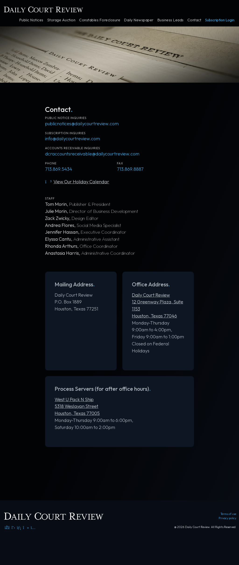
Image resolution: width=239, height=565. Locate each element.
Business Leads (170, 20)
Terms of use (228, 514)
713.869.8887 (130, 169)
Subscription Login (219, 20)
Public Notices (31, 20)
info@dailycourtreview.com (72, 138)
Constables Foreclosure (99, 20)
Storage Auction (61, 20)
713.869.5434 (58, 169)
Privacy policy (227, 518)
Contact (194, 20)
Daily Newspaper (139, 20)
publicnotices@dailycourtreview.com (82, 123)
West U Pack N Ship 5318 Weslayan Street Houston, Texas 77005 (77, 406)
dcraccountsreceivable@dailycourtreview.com (92, 154)
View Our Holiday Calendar (77, 182)
